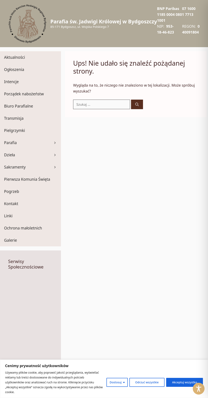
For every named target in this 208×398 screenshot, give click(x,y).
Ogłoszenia (14, 69)
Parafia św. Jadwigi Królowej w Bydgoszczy (103, 21)
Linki (8, 216)
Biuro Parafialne (18, 106)
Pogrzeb (11, 191)
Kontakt (11, 203)
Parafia (32, 143)
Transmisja (14, 118)
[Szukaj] (137, 104)
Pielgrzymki (14, 130)
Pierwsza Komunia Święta (27, 179)
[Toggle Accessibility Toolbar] (198, 388)
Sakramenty (32, 167)
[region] (104, 379)
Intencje (11, 81)
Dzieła (32, 155)
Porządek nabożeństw (24, 94)
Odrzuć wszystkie (147, 382)
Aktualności (14, 57)
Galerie (10, 240)
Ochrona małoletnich (23, 228)
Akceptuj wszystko (184, 382)
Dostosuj (116, 382)
